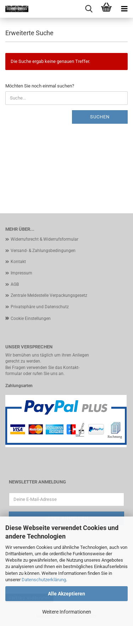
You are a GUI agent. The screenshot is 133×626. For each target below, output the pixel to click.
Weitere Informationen (66, 612)
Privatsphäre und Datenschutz (40, 306)
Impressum (21, 273)
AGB (15, 284)
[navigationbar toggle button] (124, 9)
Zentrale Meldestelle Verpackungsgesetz (49, 295)
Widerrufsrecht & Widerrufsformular (44, 239)
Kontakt (18, 261)
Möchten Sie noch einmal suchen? (39, 86)
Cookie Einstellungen (31, 318)
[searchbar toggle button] (89, 9)
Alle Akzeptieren (66, 593)
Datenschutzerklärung (44, 579)
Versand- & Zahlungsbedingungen (43, 250)
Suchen (100, 116)
